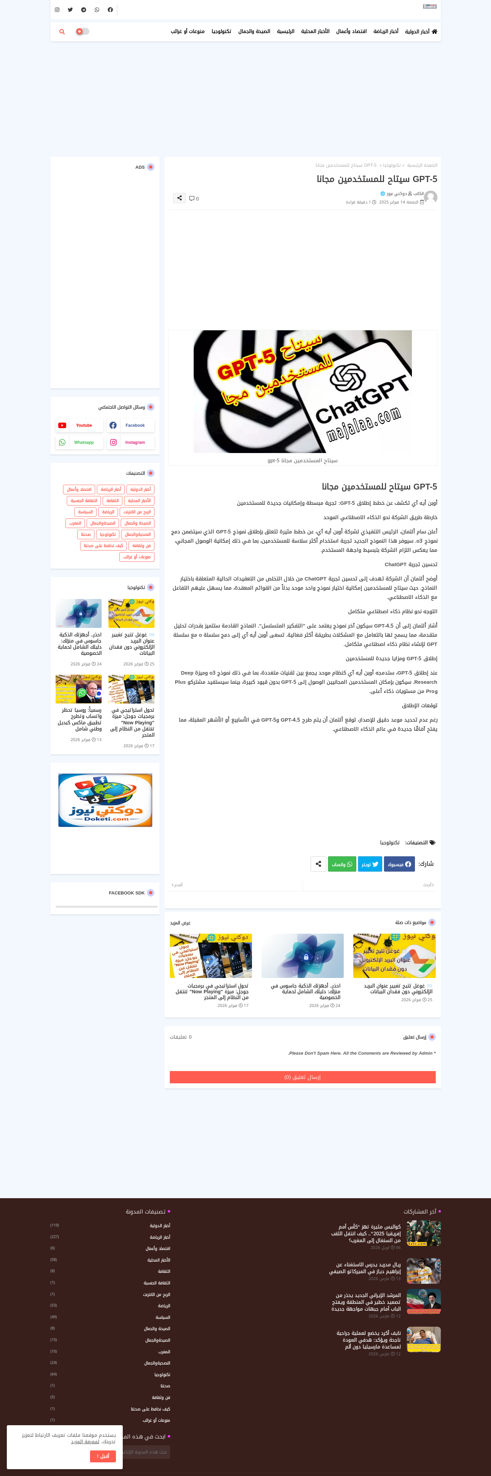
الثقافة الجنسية (84, 500)
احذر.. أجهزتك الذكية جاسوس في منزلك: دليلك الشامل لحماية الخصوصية (306, 991)
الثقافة (112, 500)
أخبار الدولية (417, 31)
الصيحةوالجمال (102, 523)
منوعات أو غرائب (188, 31)
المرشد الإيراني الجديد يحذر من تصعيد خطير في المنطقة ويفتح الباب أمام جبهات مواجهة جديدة (366, 1302)
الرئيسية (285, 31)
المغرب (75, 523)
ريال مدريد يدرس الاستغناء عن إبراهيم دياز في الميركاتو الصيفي (365, 1268)
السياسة (85, 512)
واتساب (338, 865)
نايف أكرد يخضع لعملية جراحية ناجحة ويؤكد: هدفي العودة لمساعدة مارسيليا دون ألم (369, 1340)
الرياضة (108, 512)
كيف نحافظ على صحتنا (103, 545)
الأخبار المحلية (315, 31)
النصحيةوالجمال (138, 534)
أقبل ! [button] (103, 1456)
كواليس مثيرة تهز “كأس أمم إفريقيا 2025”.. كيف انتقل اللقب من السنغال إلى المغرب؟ (366, 1234)
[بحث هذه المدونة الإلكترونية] (125, 1452)
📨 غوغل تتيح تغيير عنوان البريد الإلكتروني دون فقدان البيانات (398, 989)
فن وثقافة (141, 545)
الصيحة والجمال (254, 31)
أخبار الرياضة (385, 31)
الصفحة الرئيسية (422, 165)
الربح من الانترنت (137, 512)
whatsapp (84, 442)
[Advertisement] (245, 95)
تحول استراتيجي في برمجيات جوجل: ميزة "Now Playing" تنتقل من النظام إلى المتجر (212, 991)
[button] (62, 32)
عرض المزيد (180, 923)
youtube (84, 425)
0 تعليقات (181, 1037)
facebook (135, 425)
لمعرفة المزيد (85, 1441)
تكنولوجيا (221, 31)
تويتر (366, 865)
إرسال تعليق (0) (302, 1077)
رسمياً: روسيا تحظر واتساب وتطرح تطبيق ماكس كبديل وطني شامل (80, 719)
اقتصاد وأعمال (351, 31)
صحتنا (86, 534)
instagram (135, 442)
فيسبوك (395, 865)
